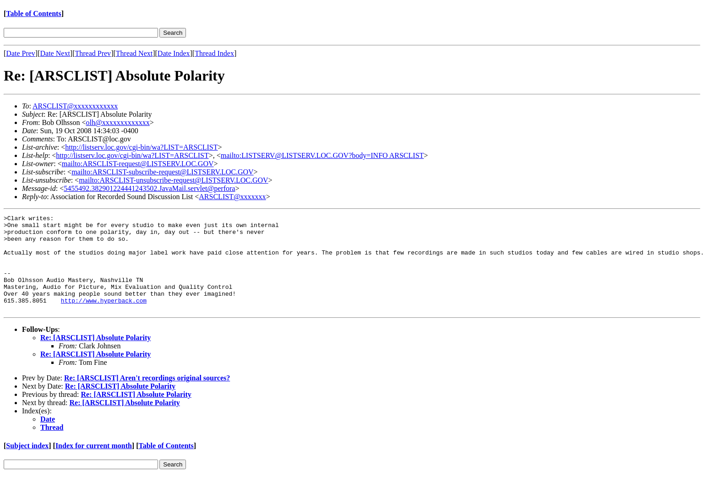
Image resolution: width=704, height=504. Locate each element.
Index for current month (93, 465)
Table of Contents (33, 13)
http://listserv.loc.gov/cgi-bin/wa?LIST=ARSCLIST (141, 147)
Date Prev (20, 53)
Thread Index (214, 53)
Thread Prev (93, 53)
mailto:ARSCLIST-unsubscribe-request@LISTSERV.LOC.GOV (173, 180)
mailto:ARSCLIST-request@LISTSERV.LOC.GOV (138, 164)
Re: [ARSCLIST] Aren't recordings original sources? (147, 397)
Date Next (55, 53)
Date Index (174, 53)
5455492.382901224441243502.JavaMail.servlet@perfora (149, 188)
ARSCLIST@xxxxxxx (232, 197)
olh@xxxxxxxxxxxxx (118, 122)
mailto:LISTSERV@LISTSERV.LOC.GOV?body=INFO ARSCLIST (322, 155)
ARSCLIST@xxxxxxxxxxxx (75, 106)
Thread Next (134, 53)
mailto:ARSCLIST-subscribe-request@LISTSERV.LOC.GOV (162, 172)
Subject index (27, 465)
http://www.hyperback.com (104, 318)
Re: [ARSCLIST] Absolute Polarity (95, 357)
